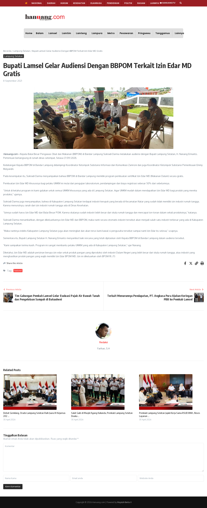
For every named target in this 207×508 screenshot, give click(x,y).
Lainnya (154, 3)
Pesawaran (126, 33)
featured (18, 270)
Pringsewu (144, 33)
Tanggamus (162, 33)
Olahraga (96, 3)
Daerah (51, 3)
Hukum (64, 3)
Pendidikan (113, 3)
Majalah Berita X (124, 502)
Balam (40, 33)
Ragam (141, 3)
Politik (128, 3)
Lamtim (66, 33)
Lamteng (81, 33)
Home (28, 33)
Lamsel (53, 33)
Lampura (97, 33)
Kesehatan (79, 3)
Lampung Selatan (21, 51)
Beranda (7, 51)
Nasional (37, 3)
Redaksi (103, 342)
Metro (111, 33)
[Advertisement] (114, 17)
